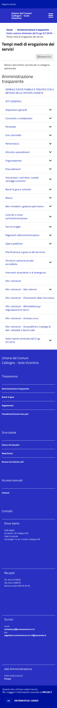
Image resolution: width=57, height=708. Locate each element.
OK (8, 700)
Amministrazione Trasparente (15, 388)
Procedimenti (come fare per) (15, 413)
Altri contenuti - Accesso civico (21, 318)
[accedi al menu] (50, 15)
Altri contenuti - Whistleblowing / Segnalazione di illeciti (23, 308)
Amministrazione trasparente (33, 30)
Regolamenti (8, 405)
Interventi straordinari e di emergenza (25, 272)
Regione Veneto (9, 4)
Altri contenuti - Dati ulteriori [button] (21, 289)
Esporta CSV (44, 56)
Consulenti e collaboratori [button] (19, 118)
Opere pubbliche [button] (13, 243)
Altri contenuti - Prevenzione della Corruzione (29, 298)
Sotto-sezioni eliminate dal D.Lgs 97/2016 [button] (22, 340)
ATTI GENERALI (13, 101)
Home (9, 30)
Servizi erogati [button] (13, 226)
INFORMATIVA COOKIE (26, 700)
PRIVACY (47, 692)
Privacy (7, 678)
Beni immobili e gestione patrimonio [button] (24, 206)
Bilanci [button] (9, 198)
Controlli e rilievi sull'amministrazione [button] (16, 216)
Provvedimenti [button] (13, 169)
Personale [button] (10, 126)
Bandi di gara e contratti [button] (18, 189)
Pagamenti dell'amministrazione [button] (22, 235)
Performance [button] (12, 143)
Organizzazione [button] (13, 160)
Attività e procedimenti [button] (17, 152)
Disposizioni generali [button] (16, 110)
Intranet (5, 492)
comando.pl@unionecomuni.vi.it (19, 629)
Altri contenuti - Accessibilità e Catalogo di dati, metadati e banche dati (28, 328)
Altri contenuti (13, 281)
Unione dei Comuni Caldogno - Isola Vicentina (21, 15)
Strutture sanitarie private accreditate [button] (19, 262)
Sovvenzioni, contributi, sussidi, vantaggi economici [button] (22, 179)
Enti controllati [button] (13, 135)
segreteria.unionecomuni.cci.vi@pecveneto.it (25, 635)
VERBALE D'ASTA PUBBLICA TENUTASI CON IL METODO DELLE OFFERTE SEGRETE (29, 91)
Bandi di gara (8, 397)
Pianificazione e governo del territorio (25, 252)
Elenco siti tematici (10, 444)
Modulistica (7, 453)
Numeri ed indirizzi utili (13, 461)
